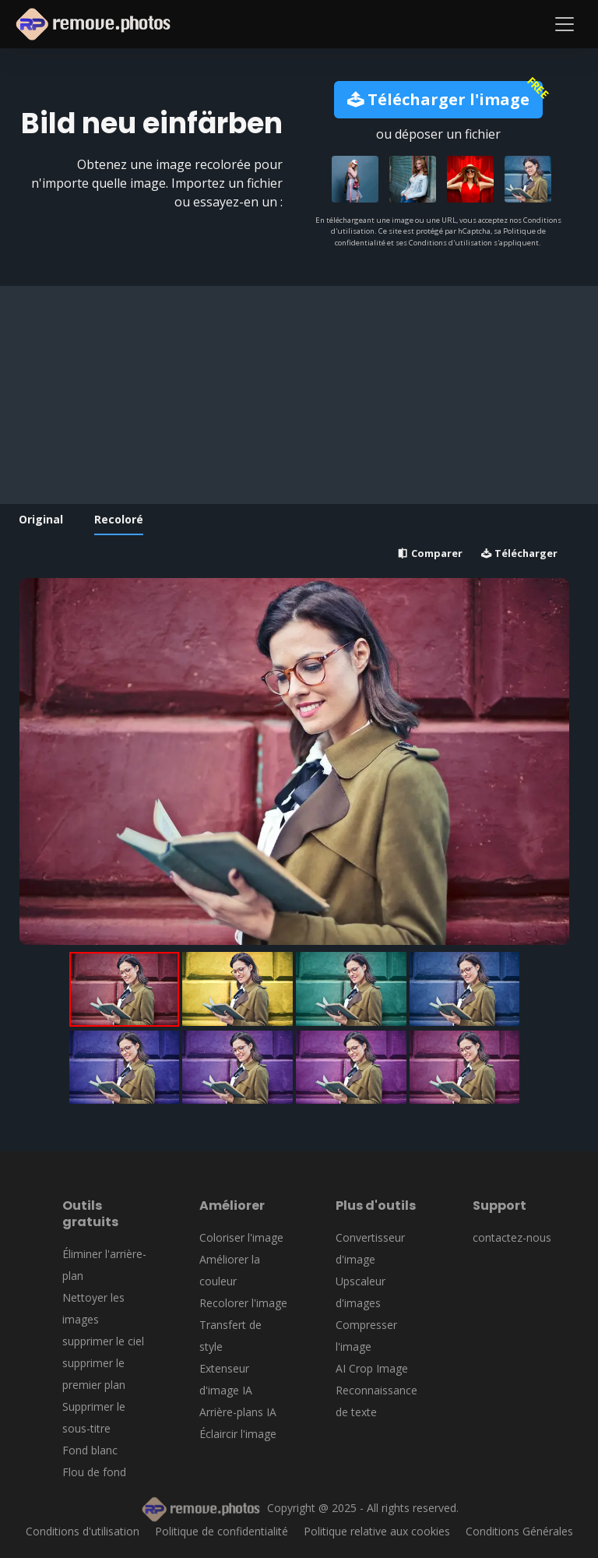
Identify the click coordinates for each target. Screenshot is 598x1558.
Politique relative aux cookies (377, 1531)
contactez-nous (512, 1237)
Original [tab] (41, 519)
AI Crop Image (372, 1368)
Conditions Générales (519, 1531)
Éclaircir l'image (237, 1433)
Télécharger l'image (438, 99)
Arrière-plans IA (237, 1412)
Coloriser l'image (241, 1237)
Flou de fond (94, 1472)
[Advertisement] (294, 395)
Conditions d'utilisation (82, 1531)
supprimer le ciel (103, 1341)
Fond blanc (90, 1450)
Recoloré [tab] (118, 519)
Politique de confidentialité (221, 1531)
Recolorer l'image (243, 1302)
